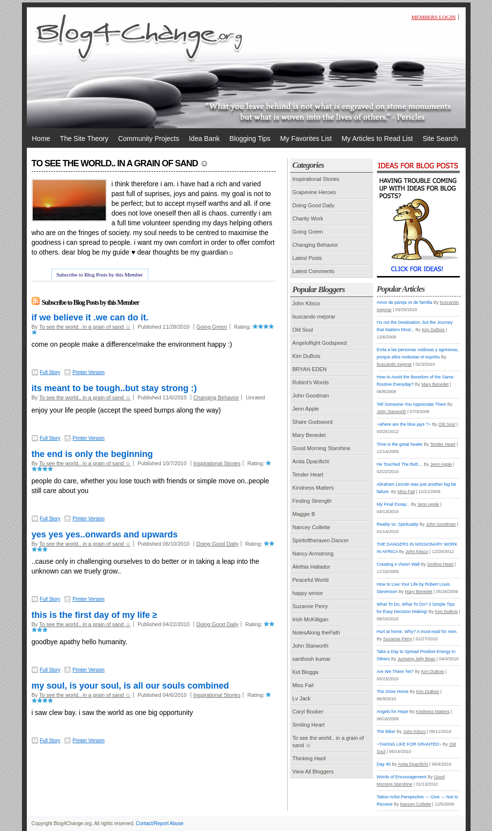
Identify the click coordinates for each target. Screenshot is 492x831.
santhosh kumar (312, 659)
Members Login (434, 17)
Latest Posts (307, 258)
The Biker (386, 731)
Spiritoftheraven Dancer (321, 540)
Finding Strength (312, 501)
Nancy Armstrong (313, 553)
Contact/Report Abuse (160, 823)
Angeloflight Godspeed (320, 343)
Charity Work (308, 218)
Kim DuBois (306, 356)
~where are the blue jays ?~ (404, 424)
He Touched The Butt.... (400, 464)
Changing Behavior (216, 397)
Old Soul (303, 330)
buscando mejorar (314, 316)
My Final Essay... (393, 504)
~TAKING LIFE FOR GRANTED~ (409, 744)
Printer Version (89, 372)
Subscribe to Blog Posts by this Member (100, 274)
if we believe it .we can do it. (90, 317)
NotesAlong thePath (316, 632)
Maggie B (304, 514)
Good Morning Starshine (322, 448)
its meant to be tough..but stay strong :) (114, 388)
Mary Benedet (309, 435)
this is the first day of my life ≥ (94, 615)
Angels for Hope (393, 711)
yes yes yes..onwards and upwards (105, 534)
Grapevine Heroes (314, 192)
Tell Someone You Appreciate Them (411, 404)
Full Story (50, 372)
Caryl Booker (308, 711)
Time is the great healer (400, 444)
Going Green (212, 327)
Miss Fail (303, 685)
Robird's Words (311, 382)
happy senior (308, 593)
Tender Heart (308, 474)
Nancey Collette (312, 527)
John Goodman (311, 395)
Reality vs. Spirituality (398, 524)
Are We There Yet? (395, 671)
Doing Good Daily (217, 544)
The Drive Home (393, 691)
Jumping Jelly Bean (416, 658)
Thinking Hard (309, 758)
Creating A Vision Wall (398, 564)
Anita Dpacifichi (311, 461)
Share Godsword (313, 422)
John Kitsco (306, 303)
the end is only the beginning (92, 454)
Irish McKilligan (311, 619)
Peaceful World (311, 580)
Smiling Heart (309, 725)
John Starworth (311, 646)
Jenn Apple (306, 409)
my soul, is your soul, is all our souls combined (130, 686)
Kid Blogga (305, 672)
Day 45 (384, 764)
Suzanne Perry (310, 606)
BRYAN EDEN (310, 369)
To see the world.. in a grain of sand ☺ (85, 327)
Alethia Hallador (312, 567)
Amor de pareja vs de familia (405, 302)
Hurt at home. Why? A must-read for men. (417, 631)
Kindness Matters (313, 488)
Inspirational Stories (217, 463)
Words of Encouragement (402, 776)
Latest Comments (314, 271)
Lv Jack (302, 698)
